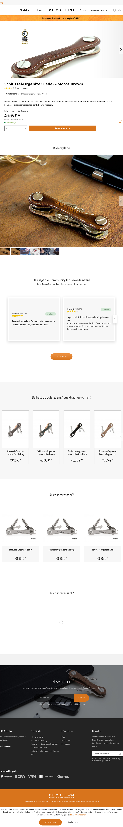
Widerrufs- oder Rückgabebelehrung (45, 751)
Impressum (66, 744)
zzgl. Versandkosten (17, 119)
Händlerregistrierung (39, 740)
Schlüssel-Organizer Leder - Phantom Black (77, 453)
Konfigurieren (73, 822)
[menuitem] (24, 10)
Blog (1, 2)
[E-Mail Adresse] (54, 698)
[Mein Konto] (114, 11)
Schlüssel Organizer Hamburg (61, 549)
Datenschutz (66, 740)
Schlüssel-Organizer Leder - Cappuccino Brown (108, 453)
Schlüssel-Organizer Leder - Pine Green (46, 453)
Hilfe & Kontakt (37, 737)
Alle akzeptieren (50, 822)
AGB (32, 754)
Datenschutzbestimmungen (57, 704)
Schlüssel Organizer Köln (102, 549)
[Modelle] (24, 10)
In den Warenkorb (62, 128)
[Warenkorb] (119, 11)
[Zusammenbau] (98, 10)
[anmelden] (81, 698)
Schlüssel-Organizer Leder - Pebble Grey (15, 453)
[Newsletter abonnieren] (120, 753)
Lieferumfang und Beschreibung (16, 111)
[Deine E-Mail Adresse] (104, 753)
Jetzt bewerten (22, 88)
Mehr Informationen (78, 814)
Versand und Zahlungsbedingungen (44, 744)
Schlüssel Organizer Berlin (20, 549)
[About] (83, 10)
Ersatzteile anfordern (39, 747)
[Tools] (39, 10)
